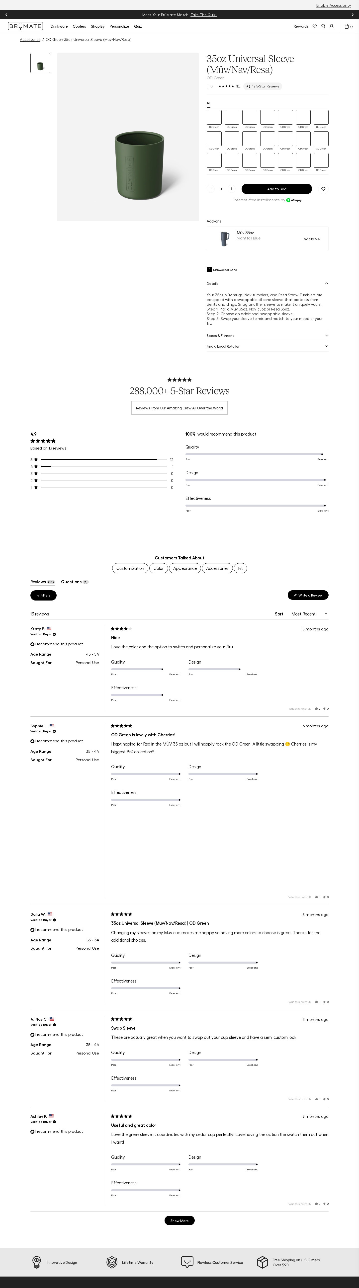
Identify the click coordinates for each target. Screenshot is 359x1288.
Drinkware (59, 26)
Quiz (138, 26)
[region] (179, 453)
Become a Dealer (179, 1276)
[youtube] (61, 1241)
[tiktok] (42, 1241)
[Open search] (323, 26)
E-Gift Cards (100, 1279)
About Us (172, 1226)
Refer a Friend (176, 1261)
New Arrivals (99, 1226)
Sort (279, 533)
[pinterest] (51, 1241)
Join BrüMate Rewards (175, 1251)
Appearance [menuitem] (185, 487)
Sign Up (301, 1258)
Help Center (137, 1234)
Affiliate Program (179, 1269)
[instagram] (23, 1241)
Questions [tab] (75, 502)
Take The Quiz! (203, 14)
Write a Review (313, 515)
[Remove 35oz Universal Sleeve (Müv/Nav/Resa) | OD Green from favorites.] (323, 108)
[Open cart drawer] (346, 26)
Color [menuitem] (159, 487)
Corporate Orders (179, 1284)
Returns (133, 1249)
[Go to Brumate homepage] (25, 26)
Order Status (137, 1241)
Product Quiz (137, 1226)
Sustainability (176, 1234)
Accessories (30, 39)
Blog (168, 1241)
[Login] (331, 26)
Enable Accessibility (333, 5)
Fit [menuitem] (240, 487)
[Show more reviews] (180, 1140)
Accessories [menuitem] (217, 487)
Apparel (95, 1271)
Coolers (79, 26)
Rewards (301, 26)
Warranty (134, 1264)
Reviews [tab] (42, 502)
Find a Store (136, 1256)
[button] (40, 63)
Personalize (119, 26)
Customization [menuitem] (130, 487)
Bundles (95, 1249)
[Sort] (308, 533)
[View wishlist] (314, 26)
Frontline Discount (142, 1271)
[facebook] (32, 1241)
